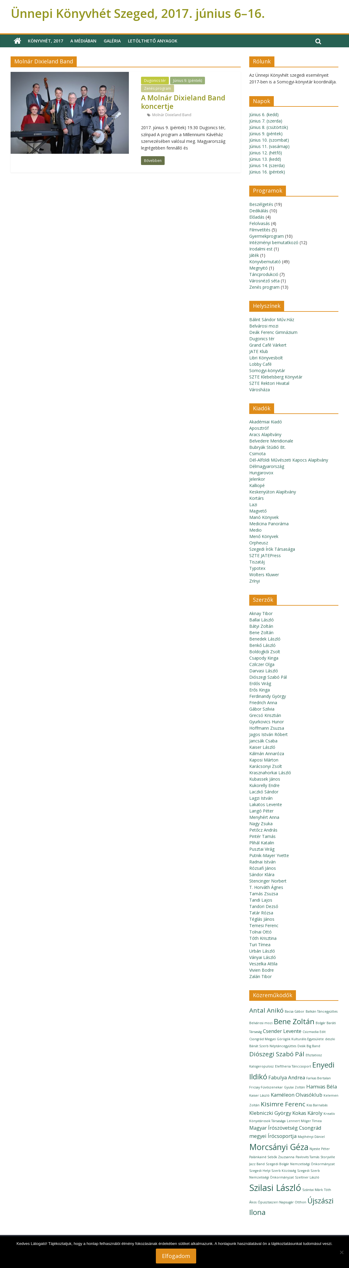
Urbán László (262, 951)
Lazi (253, 504)
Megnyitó (258, 268)
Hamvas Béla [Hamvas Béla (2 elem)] (321, 1086)
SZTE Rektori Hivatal (269, 383)
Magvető (258, 511)
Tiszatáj (257, 562)
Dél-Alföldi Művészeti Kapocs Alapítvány (288, 460)
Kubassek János (264, 779)
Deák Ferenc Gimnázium (273, 332)
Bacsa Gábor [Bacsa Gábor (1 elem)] (294, 1011)
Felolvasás (259, 223)
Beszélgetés (261, 204)
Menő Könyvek (263, 536)
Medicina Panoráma (269, 523)
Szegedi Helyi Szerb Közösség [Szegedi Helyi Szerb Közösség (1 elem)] (272, 1171)
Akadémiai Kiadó (265, 422)
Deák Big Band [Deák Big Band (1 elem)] (308, 1046)
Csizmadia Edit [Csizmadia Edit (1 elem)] (314, 1032)
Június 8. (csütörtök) (268, 127)
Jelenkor (257, 479)
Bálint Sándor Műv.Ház (271, 319)
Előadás (256, 217)
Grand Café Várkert (268, 345)
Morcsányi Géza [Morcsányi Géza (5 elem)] (278, 1146)
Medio (255, 530)
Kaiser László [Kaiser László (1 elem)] (259, 1095)
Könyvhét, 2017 (45, 41)
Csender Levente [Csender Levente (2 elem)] (282, 1031)
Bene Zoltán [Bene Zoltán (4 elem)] (294, 1021)
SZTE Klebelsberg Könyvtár (275, 377)
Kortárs (256, 498)
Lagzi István (261, 798)
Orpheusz (258, 543)
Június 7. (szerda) (265, 121)
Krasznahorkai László (270, 772)
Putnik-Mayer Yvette (269, 855)
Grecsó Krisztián (265, 715)
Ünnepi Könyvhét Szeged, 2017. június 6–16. (138, 13)
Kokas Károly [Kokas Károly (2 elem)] (307, 1112)
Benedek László (264, 639)
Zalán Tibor (260, 976)
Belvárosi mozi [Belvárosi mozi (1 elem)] (261, 1023)
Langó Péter (261, 811)
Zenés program (157, 88)
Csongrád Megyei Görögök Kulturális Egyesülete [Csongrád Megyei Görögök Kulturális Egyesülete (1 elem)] (286, 1039)
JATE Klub (258, 351)
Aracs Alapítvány (265, 434)
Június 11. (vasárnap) (269, 146)
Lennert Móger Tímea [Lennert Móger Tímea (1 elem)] (304, 1121)
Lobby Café (260, 364)
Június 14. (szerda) (267, 165)
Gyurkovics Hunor (266, 722)
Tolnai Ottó (260, 932)
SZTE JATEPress (265, 555)
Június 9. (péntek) (187, 80)
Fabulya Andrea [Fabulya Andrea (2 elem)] (286, 1077)
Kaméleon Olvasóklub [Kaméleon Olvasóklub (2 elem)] (296, 1094)
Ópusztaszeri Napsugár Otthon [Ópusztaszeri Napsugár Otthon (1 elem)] (282, 1202)
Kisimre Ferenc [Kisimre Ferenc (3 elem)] (283, 1104)
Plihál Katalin (261, 843)
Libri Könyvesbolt (266, 358)
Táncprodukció (263, 274)
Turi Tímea (259, 944)
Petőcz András (263, 830)
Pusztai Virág (261, 849)
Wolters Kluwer (264, 574)
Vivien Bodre (261, 970)
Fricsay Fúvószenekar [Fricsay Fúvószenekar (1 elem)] (266, 1087)
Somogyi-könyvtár (267, 370)
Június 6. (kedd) (264, 114)
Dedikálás (258, 211)
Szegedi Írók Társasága (272, 549)
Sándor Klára (261, 874)
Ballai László (261, 620)
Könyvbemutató (265, 261)
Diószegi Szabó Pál (268, 677)
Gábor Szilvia (261, 709)
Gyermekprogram (266, 236)
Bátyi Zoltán (261, 626)
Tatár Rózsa (261, 913)
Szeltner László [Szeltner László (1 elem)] (307, 1177)
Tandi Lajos (260, 900)
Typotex (257, 568)
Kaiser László (262, 747)
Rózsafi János (262, 868)
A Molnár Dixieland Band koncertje (183, 102)
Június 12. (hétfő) (265, 153)
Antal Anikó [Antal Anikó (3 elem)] (266, 1010)
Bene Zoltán (261, 632)
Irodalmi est (261, 249)
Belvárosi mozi (263, 326)
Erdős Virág (260, 683)
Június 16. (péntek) (267, 172)
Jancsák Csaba (263, 741)
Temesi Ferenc (263, 925)
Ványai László (262, 957)
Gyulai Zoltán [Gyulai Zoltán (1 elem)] (294, 1087)
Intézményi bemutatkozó (273, 242)
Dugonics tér (155, 80)
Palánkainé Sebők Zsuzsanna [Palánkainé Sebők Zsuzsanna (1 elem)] (271, 1157)
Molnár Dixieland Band (171, 114)
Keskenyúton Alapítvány (272, 492)
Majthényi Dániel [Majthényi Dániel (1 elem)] (311, 1137)
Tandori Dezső (263, 906)
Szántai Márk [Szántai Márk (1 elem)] (312, 1190)
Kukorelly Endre (264, 785)
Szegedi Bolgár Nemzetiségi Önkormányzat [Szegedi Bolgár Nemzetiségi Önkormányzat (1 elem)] (300, 1164)
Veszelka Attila (263, 964)
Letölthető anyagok (152, 41)
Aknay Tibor (261, 613)
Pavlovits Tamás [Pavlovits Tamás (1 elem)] (307, 1157)
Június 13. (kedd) (265, 159)
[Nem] (341, 1252)
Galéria (112, 41)
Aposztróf (259, 428)
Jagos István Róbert (268, 734)
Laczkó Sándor (263, 792)
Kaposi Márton (263, 760)
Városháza (259, 389)
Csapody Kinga (263, 658)
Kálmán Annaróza (266, 753)
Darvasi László (263, 671)
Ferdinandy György (267, 696)
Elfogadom (176, 1256)
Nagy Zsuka (261, 823)
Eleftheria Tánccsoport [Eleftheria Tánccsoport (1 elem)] (293, 1066)
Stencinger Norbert (268, 881)
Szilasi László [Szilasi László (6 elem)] (275, 1188)
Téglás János (261, 919)
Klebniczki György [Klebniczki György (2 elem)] (270, 1112)
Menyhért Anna (264, 817)
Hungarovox (261, 473)
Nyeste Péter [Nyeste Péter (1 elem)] (320, 1149)
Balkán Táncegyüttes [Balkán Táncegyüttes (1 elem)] (321, 1011)
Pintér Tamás (262, 836)
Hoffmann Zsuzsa (266, 728)
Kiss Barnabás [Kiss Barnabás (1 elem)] (317, 1105)
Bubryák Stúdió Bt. (267, 447)
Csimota (257, 453)
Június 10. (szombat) (269, 140)
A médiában (83, 41)
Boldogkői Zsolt (264, 651)
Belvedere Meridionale (271, 441)
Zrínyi (254, 581)
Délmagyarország (266, 466)
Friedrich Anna (263, 702)
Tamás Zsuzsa (263, 893)
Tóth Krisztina (263, 938)
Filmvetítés (259, 230)
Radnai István (262, 862)
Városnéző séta (264, 281)
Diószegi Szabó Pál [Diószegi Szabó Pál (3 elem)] (276, 1054)
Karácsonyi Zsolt (265, 766)
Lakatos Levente (265, 804)
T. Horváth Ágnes (266, 887)
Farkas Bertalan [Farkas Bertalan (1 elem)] (318, 1078)
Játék (254, 255)
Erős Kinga (259, 690)
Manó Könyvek (264, 517)
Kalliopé (257, 485)
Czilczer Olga (261, 664)
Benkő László (262, 645)
